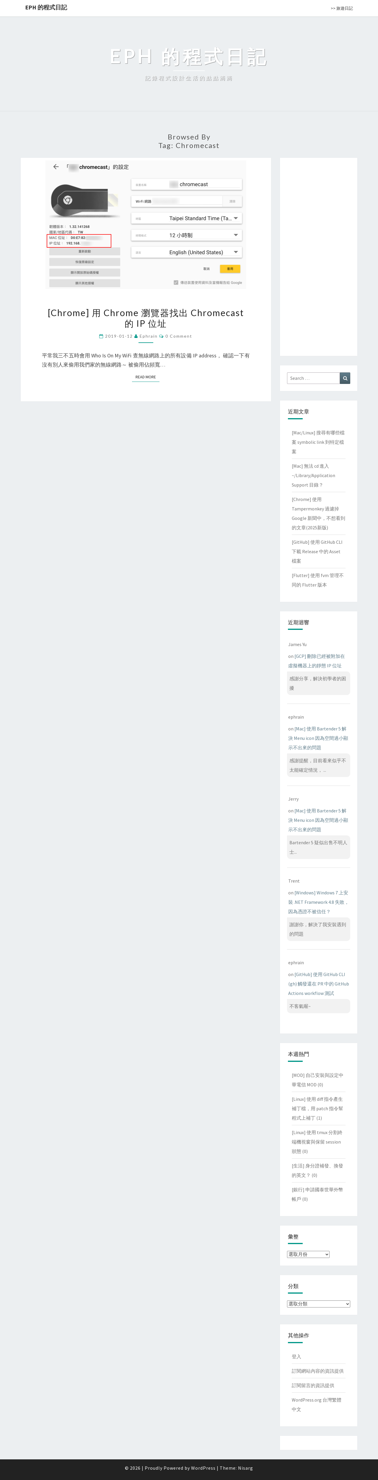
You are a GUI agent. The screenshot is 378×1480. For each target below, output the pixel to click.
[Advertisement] (318, 255)
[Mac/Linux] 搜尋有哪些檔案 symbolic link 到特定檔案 (318, 442)
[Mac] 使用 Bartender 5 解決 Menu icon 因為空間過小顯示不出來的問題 (318, 738)
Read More (147, 377)
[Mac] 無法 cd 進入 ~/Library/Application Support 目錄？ (313, 475)
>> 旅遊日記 (342, 8)
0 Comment (178, 336)
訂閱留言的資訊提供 (313, 1385)
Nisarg (245, 1468)
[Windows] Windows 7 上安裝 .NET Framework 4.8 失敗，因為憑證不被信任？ (318, 902)
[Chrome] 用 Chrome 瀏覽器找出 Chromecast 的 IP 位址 (146, 317)
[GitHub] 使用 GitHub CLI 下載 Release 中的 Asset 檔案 (317, 551)
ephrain (149, 336)
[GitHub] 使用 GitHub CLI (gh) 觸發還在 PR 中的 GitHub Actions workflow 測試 (318, 983)
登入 (296, 1356)
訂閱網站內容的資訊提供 (318, 1371)
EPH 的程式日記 (46, 7)
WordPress (203, 1468)
